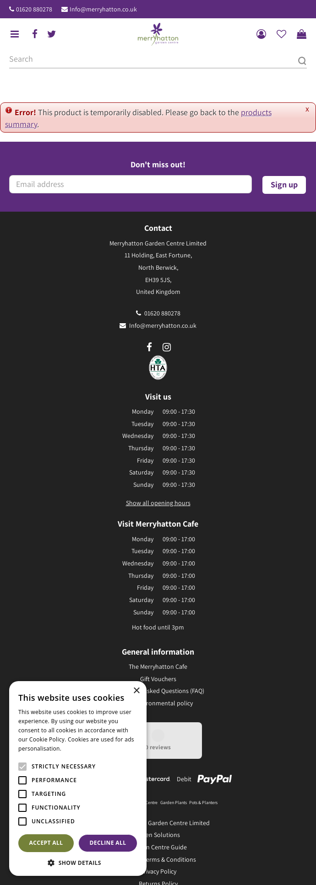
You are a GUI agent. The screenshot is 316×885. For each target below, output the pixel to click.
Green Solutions (158, 835)
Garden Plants (173, 802)
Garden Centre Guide (158, 847)
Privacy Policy (158, 871)
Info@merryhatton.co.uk (103, 9)
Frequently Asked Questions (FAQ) (158, 691)
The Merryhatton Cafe (158, 666)
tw (51, 34)
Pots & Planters (203, 802)
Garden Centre (144, 802)
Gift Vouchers (158, 679)
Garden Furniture (112, 802)
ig (166, 347)
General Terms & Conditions (158, 859)
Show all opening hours (158, 503)
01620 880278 (34, 9)
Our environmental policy (158, 703)
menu (14, 34)
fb (34, 34)
